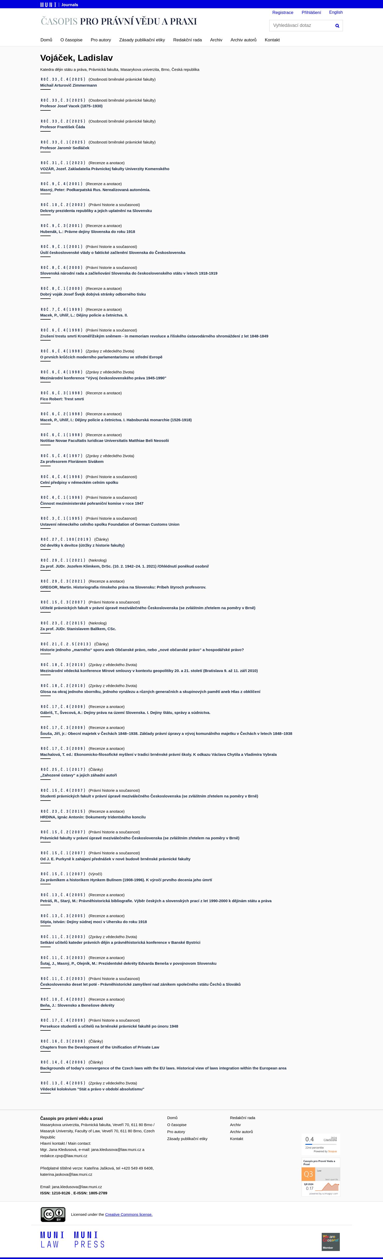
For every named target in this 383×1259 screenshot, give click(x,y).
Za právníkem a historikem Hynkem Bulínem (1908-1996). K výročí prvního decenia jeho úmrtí (126, 880)
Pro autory (101, 39)
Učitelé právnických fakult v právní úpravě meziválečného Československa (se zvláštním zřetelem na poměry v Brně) (148, 608)
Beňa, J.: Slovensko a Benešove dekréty (77, 1005)
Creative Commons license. (129, 1214)
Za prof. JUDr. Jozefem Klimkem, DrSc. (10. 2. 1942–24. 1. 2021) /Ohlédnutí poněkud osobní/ (124, 566)
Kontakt (272, 39)
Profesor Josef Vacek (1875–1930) (71, 106)
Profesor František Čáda (62, 127)
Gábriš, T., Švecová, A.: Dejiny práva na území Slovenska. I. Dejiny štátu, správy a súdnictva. (125, 712)
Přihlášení (311, 12)
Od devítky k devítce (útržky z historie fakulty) (82, 545)
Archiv (216, 39)
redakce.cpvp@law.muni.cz (63, 1156)
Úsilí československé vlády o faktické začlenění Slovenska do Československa (112, 252)
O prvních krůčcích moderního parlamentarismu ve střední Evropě (101, 357)
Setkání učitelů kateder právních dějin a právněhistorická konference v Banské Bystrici (120, 942)
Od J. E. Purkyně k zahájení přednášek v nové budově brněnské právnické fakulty (115, 859)
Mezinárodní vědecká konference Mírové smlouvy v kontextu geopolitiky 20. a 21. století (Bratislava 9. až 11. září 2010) (149, 670)
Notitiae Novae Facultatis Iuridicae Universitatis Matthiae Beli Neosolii (104, 440)
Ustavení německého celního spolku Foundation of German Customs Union (109, 524)
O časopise (71, 39)
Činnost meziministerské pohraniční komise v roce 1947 (92, 503)
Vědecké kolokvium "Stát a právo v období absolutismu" (92, 1089)
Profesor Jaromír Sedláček (64, 148)
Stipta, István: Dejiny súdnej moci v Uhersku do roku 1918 (93, 921)
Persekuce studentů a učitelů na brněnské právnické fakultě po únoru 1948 (109, 1026)
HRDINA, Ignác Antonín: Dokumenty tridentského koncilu (93, 817)
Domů (46, 39)
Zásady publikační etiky (142, 39)
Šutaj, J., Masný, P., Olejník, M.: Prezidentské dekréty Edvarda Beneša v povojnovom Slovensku (128, 963)
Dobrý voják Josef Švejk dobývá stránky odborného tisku (93, 294)
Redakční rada (187, 39)
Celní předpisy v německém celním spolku (79, 482)
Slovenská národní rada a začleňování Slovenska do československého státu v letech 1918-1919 (128, 273)
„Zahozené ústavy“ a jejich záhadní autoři (78, 775)
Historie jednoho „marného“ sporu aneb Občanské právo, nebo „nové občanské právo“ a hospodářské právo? (142, 649)
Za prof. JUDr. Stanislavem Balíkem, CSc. (78, 629)
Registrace (282, 12)
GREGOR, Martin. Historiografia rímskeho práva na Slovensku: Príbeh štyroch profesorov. (123, 587)
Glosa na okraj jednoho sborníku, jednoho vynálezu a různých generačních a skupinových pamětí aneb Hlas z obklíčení (150, 691)
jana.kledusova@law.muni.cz (116, 1149)
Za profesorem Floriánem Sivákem (72, 461)
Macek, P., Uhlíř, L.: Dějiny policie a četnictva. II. (84, 315)
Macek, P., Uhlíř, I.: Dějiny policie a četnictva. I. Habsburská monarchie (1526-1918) (116, 420)
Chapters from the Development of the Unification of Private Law (99, 1047)
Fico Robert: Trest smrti (62, 399)
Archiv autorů (244, 39)
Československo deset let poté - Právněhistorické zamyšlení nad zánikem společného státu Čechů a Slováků (140, 984)
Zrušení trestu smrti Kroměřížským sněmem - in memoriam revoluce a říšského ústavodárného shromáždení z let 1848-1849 (154, 336)
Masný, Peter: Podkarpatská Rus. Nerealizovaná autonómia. (95, 189)
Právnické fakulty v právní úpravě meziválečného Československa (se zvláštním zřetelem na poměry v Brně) (139, 838)
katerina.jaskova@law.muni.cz (66, 1174)
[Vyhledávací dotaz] (306, 25)
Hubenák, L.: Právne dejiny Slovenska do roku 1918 (87, 231)
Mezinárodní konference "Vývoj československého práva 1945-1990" (103, 378)
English (336, 12)
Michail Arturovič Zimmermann (68, 85)
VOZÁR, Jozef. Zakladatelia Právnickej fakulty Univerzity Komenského (104, 169)
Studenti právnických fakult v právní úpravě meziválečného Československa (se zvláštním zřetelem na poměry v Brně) (149, 796)
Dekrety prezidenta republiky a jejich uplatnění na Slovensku (96, 210)
